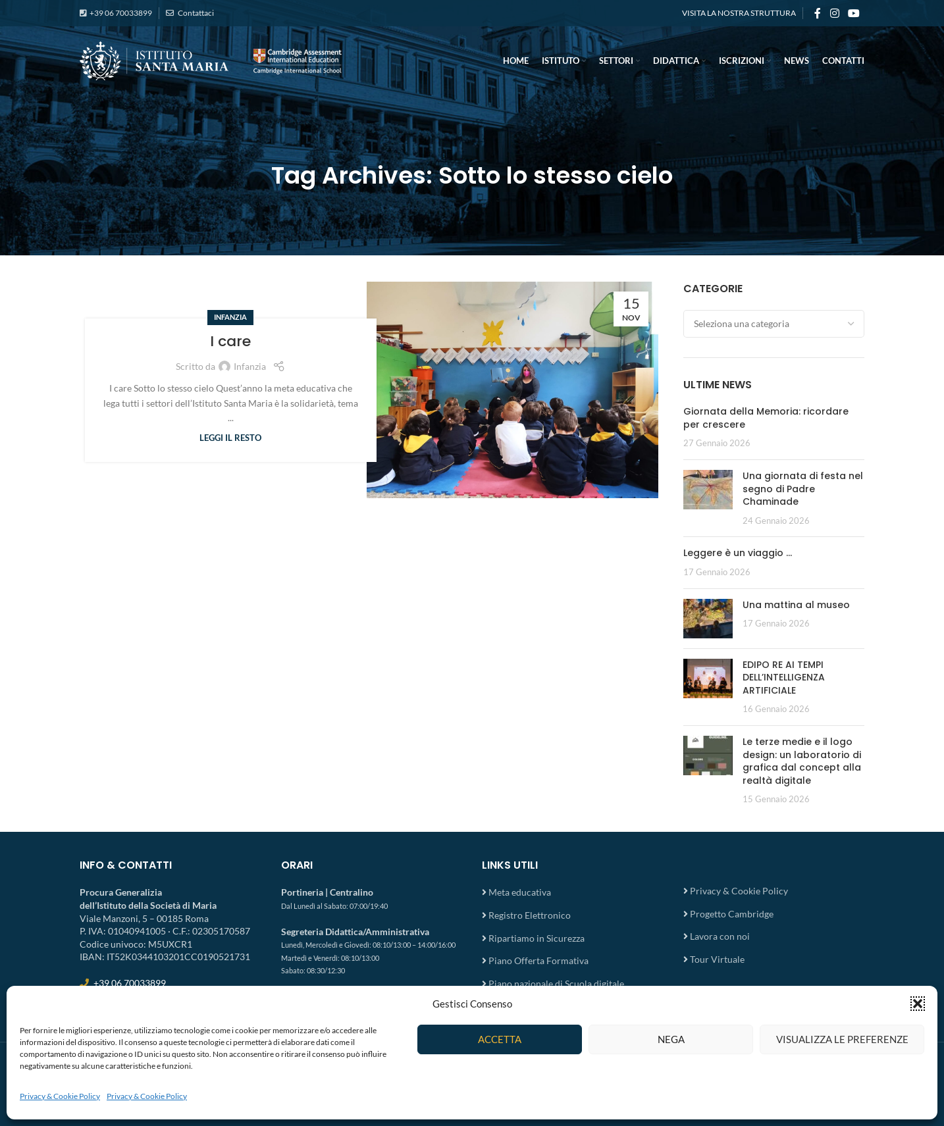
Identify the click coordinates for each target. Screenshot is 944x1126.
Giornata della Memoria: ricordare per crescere (766, 418)
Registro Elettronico (529, 915)
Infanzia (230, 317)
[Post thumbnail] (708, 498)
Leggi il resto (230, 438)
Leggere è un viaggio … (737, 552)
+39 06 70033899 (121, 13)
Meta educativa (519, 892)
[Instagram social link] (834, 13)
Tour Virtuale (717, 959)
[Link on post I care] (512, 390)
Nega (671, 1039)
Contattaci (195, 13)
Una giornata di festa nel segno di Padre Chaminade (803, 488)
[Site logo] (211, 59)
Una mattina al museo (796, 604)
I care (230, 341)
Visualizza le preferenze (842, 1039)
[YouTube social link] (854, 13)
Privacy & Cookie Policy (60, 1096)
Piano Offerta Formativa (538, 960)
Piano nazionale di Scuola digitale (556, 983)
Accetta (499, 1039)
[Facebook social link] (818, 13)
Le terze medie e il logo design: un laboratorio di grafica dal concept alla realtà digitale (802, 761)
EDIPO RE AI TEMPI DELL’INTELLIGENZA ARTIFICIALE (784, 677)
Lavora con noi (720, 936)
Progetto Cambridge (732, 913)
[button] (917, 1003)
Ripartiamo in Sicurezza (536, 938)
